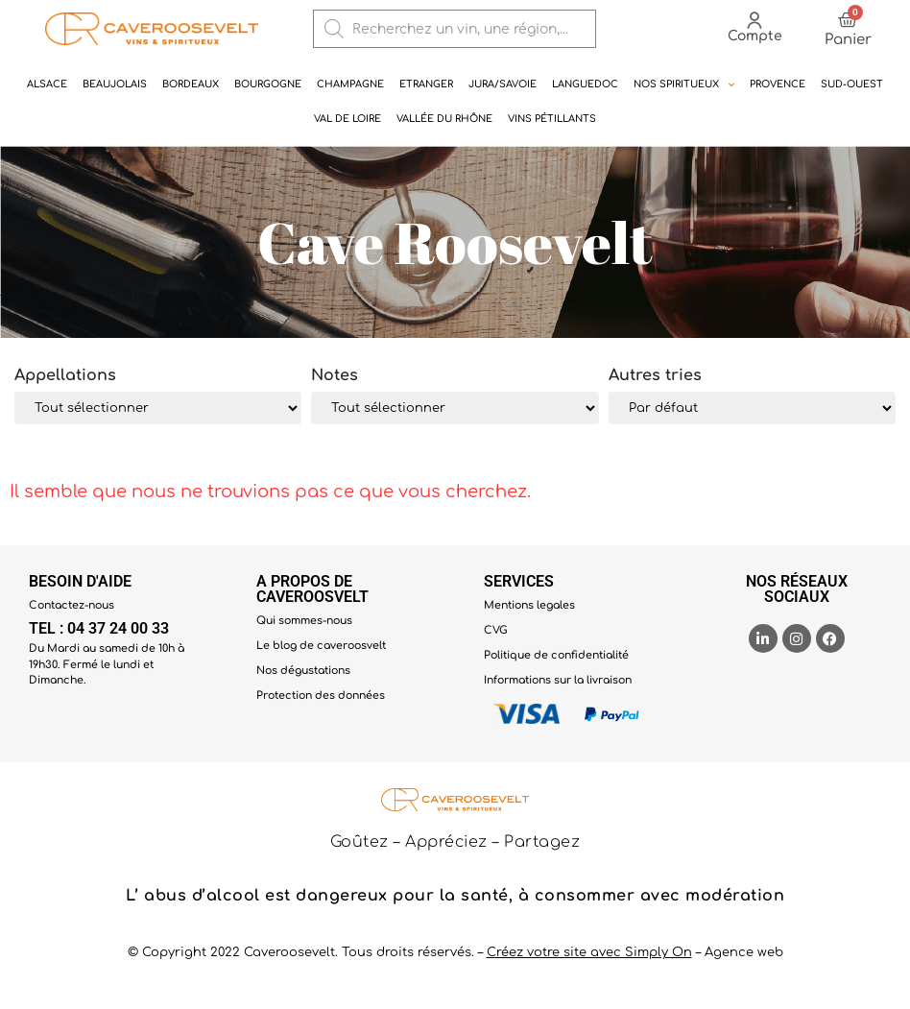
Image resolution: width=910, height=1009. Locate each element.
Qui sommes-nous (304, 620)
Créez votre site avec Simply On (589, 952)
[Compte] (754, 20)
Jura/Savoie (502, 84)
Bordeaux (190, 84)
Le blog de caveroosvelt (321, 645)
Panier (848, 40)
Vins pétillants (552, 118)
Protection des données (320, 695)
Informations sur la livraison (558, 680)
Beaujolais (115, 84)
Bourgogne (267, 84)
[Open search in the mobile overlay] (455, 29)
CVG (496, 630)
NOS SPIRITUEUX (684, 85)
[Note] (454, 408)
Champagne (350, 84)
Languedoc (585, 84)
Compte (755, 36)
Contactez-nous (71, 605)
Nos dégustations (303, 670)
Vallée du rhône (444, 118)
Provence (777, 84)
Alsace (47, 84)
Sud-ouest (852, 84)
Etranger (426, 84)
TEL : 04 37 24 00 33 (99, 628)
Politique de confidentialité (556, 655)
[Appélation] (157, 408)
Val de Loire (347, 118)
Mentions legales (529, 605)
